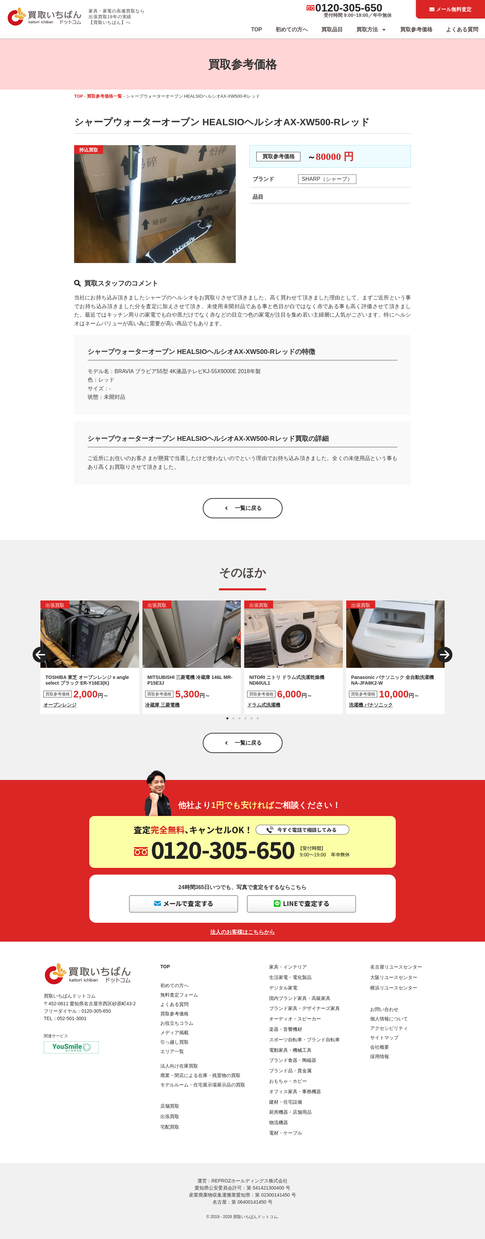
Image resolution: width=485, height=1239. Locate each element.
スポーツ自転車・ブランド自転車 (304, 1039)
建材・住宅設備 (285, 1102)
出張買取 (169, 1116)
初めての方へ (292, 29)
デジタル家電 (283, 987)
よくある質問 (462, 29)
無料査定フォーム (179, 995)
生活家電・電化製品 (290, 977)
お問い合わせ (384, 1009)
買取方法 (371, 30)
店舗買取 (169, 1106)
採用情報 (379, 1056)
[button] (40, 654)
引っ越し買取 (174, 1042)
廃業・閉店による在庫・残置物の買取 (200, 1075)
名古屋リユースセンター (396, 967)
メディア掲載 (174, 1032)
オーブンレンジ (59, 705)
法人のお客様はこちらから (242, 932)
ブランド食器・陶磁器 (292, 1060)
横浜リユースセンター (393, 987)
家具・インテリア (288, 967)
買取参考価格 (416, 29)
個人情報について (389, 1018)
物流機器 (278, 1122)
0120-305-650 (348, 8)
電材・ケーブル (285, 1133)
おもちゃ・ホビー (288, 1081)
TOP (256, 29)
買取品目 (332, 29)
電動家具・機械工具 (290, 1050)
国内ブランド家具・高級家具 (299, 998)
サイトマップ (384, 1037)
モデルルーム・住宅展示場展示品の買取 (202, 1084)
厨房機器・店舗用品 (290, 1112)
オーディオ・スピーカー (295, 1018)
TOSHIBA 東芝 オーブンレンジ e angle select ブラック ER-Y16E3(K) (87, 680)
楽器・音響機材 (285, 1029)
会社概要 (379, 1047)
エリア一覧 (172, 1051)
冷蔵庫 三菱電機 (162, 705)
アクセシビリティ (389, 1028)
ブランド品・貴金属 (290, 1070)
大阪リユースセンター (393, 977)
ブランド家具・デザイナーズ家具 (304, 1008)
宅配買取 (169, 1127)
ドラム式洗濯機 (263, 705)
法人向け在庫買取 (179, 1066)
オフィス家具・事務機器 (295, 1091)
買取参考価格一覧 (104, 96)
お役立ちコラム (176, 1023)
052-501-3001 (72, 1018)
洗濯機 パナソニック (371, 705)
